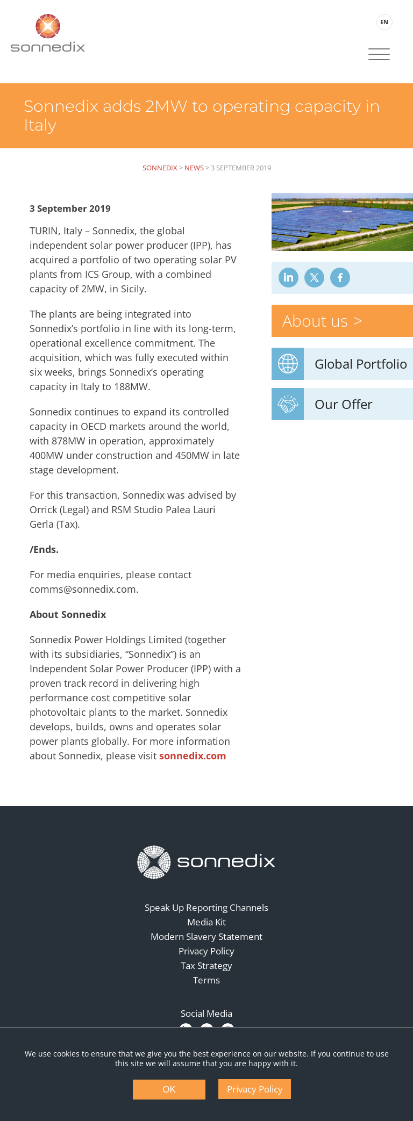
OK (169, 1089)
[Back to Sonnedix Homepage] (48, 32)
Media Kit (206, 920)
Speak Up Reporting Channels (206, 905)
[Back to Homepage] (206, 861)
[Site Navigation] (378, 55)
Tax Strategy (206, 963)
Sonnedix (160, 166)
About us (317, 318)
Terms (206, 978)
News (194, 166)
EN (384, 22)
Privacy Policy (206, 949)
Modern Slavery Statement (206, 934)
